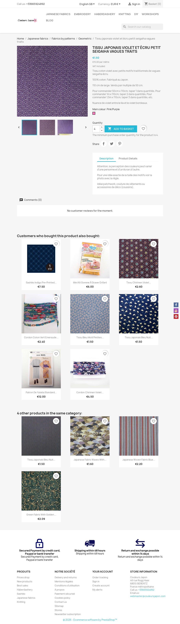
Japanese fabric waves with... (90, 459)
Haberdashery (104, 14)
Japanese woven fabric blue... (138, 459)
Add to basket (121, 129)
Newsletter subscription (68, 614)
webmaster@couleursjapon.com (147, 596)
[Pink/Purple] (94, 114)
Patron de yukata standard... (41, 392)
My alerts (97, 589)
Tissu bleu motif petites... (90, 337)
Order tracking (100, 577)
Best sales (22, 585)
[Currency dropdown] (116, 4)
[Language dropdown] (88, 4)
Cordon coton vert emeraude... (41, 337)
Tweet (111, 144)
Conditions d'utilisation (67, 585)
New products (24, 581)
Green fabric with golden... (41, 514)
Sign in (96, 581)
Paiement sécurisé (65, 593)
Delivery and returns (66, 577)
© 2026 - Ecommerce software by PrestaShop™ (90, 619)
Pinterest (119, 144)
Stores (58, 610)
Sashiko (21, 593)
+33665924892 (35, 4)
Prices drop (23, 577)
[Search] (142, 27)
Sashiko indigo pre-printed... (41, 282)
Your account (102, 571)
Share (103, 144)
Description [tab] (107, 158)
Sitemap (59, 605)
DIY (136, 14)
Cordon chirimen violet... (89, 392)
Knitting (125, 14)
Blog (49, 20)
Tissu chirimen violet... (138, 282)
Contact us (61, 601)
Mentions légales (64, 581)
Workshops (150, 14)
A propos (59, 589)
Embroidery (82, 14)
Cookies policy (62, 597)
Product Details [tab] (128, 158)
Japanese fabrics (58, 14)
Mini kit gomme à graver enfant (90, 282)
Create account (101, 585)
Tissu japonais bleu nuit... (139, 337)
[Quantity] (96, 128)
